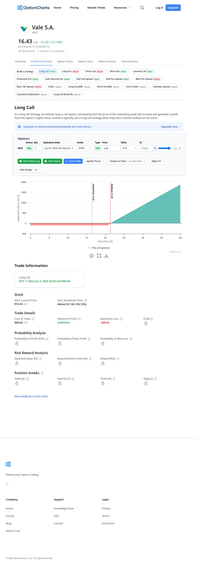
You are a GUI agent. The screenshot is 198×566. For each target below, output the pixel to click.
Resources (122, 7)
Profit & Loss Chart (41, 61)
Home (57, 7)
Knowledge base (64, 508)
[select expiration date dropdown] (59, 148)
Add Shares (52, 161)
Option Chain (85, 61)
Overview (20, 61)
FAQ (56, 516)
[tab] (25, 71)
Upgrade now (171, 126)
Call (98, 148)
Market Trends (96, 7)
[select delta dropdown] (130, 148)
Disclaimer (108, 523)
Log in (159, 7)
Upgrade (173, 7)
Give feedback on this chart (31, 396)
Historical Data (129, 61)
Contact (58, 523)
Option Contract (107, 61)
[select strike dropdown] (85, 148)
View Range (30, 169)
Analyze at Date (128, 161)
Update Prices (95, 161)
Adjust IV (158, 161)
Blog (8, 523)
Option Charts (65, 61)
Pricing (74, 7)
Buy (29, 148)
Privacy (106, 508)
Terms (105, 516)
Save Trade (73, 161)
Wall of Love (13, 531)
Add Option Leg (29, 161)
